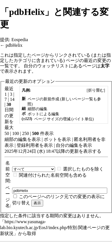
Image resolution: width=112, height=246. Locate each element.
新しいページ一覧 (77, 99)
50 (7, 133)
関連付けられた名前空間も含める (53, 175)
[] (96, 90)
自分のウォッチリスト (46, 65)
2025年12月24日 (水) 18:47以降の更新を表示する (53, 151)
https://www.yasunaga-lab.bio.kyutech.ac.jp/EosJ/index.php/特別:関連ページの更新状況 (55, 227)
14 (12, 99)
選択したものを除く (83, 169)
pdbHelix (14, 45)
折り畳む (96, 90)
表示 (36, 139)
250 (25, 133)
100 (15, 133)
